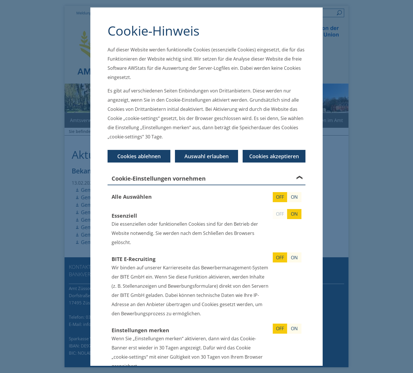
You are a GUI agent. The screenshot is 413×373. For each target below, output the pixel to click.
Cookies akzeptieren (274, 156)
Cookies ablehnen (139, 156)
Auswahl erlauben (206, 156)
